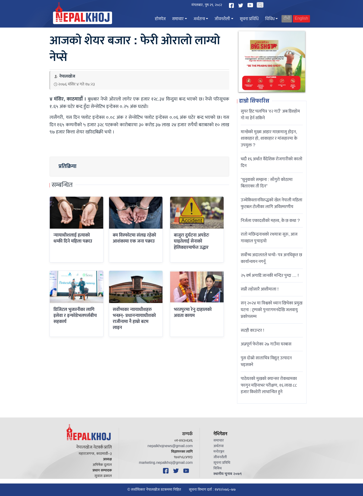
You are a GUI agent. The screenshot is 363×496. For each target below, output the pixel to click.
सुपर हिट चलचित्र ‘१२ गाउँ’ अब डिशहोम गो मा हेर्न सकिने (270, 114)
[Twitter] (241, 5)
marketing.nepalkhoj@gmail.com (166, 463)
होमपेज (160, 19)
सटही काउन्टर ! (252, 330)
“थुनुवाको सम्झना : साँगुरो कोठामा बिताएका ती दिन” (267, 183)
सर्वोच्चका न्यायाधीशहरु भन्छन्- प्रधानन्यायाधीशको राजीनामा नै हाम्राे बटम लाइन (134, 319)
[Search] (260, 5)
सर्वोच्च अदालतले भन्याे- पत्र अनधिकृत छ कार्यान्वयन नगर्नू (271, 258)
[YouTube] (250, 5)
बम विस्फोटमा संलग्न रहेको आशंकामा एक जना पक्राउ (134, 238)
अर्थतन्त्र (199, 19)
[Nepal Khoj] (82, 18)
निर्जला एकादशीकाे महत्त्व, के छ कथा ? (270, 220)
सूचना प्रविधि (249, 19)
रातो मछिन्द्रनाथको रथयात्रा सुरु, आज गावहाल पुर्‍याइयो (269, 238)
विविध (270, 19)
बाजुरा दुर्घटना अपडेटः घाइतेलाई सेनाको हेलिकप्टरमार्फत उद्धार (191, 241)
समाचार (178, 19)
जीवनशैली (222, 19)
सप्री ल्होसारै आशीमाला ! (260, 289)
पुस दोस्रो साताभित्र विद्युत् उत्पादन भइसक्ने (266, 361)
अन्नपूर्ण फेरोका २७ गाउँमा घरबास (266, 344)
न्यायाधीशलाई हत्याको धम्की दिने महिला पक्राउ (72, 238)
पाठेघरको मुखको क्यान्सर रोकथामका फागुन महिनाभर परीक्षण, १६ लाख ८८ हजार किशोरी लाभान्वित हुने (269, 385)
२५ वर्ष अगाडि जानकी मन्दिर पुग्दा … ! (270, 275)
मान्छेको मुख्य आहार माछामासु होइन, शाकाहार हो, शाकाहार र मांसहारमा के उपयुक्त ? (269, 138)
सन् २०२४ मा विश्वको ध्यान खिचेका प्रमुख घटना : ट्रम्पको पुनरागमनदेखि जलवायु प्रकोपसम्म (271, 309)
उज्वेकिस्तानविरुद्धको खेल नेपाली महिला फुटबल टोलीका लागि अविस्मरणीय (271, 203)
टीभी (286, 18)
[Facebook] (232, 5)
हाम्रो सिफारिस (254, 101)
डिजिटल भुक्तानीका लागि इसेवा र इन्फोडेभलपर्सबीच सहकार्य (75, 316)
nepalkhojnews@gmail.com (170, 446)
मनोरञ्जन (218, 452)
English (301, 18)
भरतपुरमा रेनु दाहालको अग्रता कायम (193, 312)
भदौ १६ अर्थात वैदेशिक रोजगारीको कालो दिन (271, 162)
